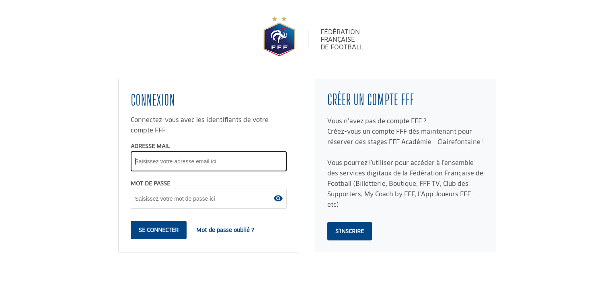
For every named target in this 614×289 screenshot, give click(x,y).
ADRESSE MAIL (150, 146)
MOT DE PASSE (150, 183)
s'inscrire (349, 231)
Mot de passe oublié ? (225, 230)
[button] (278, 198)
